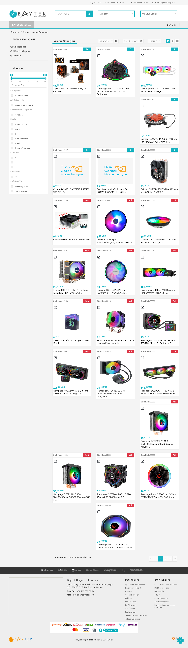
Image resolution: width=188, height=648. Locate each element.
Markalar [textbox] (103, 13)
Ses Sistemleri (130, 612)
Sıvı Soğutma (20, 191)
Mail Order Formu (161, 588)
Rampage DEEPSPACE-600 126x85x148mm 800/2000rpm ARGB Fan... (71, 497)
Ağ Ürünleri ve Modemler (135, 584)
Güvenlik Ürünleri (132, 595)
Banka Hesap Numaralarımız (165, 584)
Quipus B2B (166, 638)
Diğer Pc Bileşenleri (21, 51)
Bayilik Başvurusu (161, 598)
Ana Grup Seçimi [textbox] (149, 13)
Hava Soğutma (20, 186)
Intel (16, 143)
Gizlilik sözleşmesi (161, 601)
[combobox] (116, 14)
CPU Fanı (15, 55)
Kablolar (128, 598)
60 (15, 177)
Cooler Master (20, 124)
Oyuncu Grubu (131, 601)
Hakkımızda (159, 591)
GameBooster (20, 138)
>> (175, 558)
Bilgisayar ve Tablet (133, 588)
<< (151, 558)
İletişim (157, 595)
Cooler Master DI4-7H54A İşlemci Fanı (71, 239)
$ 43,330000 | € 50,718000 (116, 2)
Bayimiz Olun (95, 2)
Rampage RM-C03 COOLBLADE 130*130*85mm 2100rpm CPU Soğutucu (113, 91)
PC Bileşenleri (18, 46)
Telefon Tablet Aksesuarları (136, 615)
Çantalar (128, 591)
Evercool (18, 134)
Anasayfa (15, 32)
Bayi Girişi (171, 24)
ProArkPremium (21, 148)
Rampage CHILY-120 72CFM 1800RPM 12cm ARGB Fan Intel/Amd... (111, 394)
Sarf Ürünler (130, 608)
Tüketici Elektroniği (132, 619)
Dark (16, 129)
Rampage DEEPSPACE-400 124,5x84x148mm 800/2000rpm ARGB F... (157, 444)
